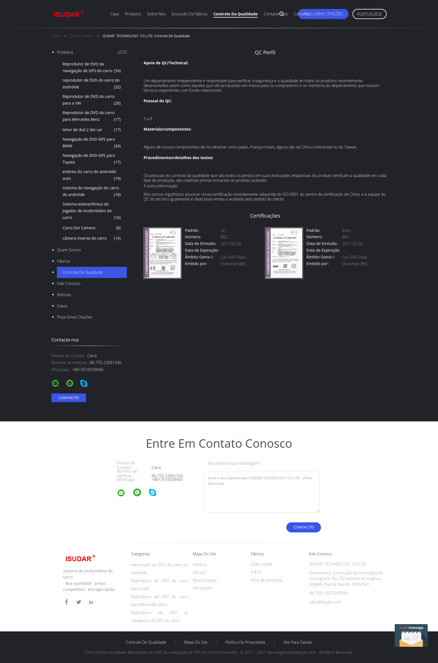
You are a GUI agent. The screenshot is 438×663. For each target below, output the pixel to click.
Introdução (202, 588)
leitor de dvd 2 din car (92, 129)
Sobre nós (156, 13)
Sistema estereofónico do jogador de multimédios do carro (92, 211)
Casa (114, 13)
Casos (62, 305)
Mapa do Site (196, 642)
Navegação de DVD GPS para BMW (92, 142)
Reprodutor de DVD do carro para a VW (92, 100)
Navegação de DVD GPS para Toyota (92, 159)
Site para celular (298, 642)
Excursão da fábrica (189, 13)
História (199, 564)
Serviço (199, 572)
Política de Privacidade (245, 642)
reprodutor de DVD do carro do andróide (92, 83)
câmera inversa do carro (92, 238)
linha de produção (267, 580)
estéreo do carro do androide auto (92, 175)
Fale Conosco (68, 283)
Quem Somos (69, 250)
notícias (64, 294)
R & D (256, 572)
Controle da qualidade (235, 13)
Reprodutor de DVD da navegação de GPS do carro (92, 67)
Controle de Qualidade (83, 272)
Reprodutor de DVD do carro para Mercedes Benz (92, 116)
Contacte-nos (276, 13)
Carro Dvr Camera (92, 228)
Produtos (133, 13)
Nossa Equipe (205, 580)
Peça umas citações (323, 13)
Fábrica (63, 261)
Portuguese (369, 14)
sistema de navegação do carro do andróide (92, 191)
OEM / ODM (261, 564)
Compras (302, 13)
